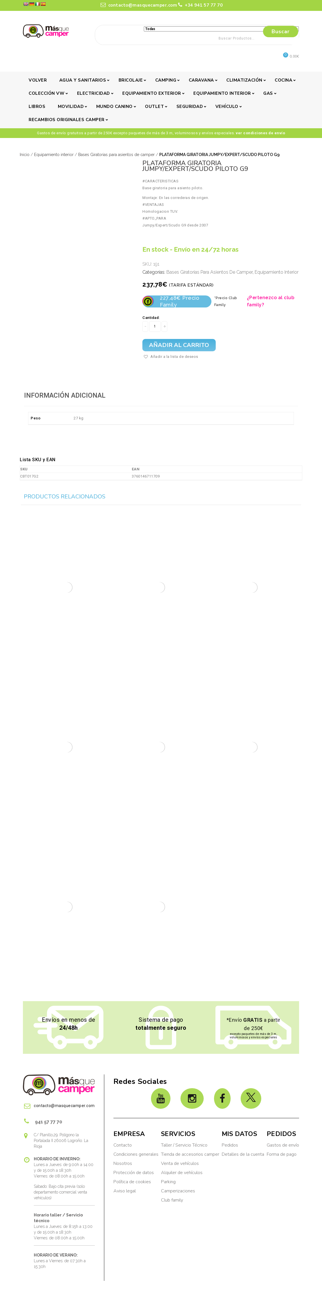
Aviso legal (124, 1191)
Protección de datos (133, 1172)
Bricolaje (131, 80)
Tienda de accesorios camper (190, 1154)
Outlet (154, 106)
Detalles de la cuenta (243, 1154)
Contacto (122, 1145)
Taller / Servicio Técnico (184, 1145)
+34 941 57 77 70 (200, 5)
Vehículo (226, 106)
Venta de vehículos (180, 1163)
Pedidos (230, 1145)
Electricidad (93, 93)
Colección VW (46, 93)
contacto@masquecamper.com (139, 5)
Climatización (244, 80)
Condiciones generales (135, 1154)
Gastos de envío (283, 1145)
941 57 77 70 (43, 1121)
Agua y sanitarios (82, 80)
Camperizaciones (178, 1191)
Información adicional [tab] (64, 395)
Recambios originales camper (67, 120)
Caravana (201, 80)
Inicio (25, 154)
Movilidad (71, 106)
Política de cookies (132, 1182)
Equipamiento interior (222, 93)
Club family (172, 1200)
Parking (169, 1182)
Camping (165, 80)
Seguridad (189, 106)
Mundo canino (114, 106)
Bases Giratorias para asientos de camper (116, 154)
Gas (268, 93)
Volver (38, 80)
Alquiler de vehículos (182, 1172)
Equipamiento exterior (151, 93)
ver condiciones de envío (260, 133)
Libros (37, 106)
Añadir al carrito (179, 345)
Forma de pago (282, 1154)
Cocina (283, 80)
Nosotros (122, 1163)
